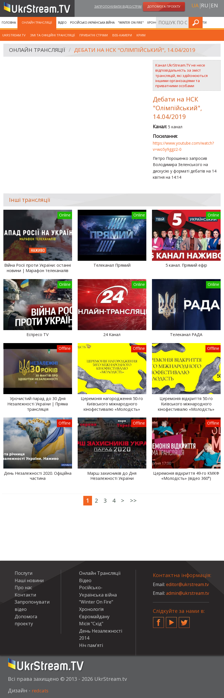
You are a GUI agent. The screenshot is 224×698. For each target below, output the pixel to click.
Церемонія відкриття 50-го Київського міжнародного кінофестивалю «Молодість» (186, 404)
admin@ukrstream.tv (188, 593)
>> (133, 500)
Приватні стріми (93, 35)
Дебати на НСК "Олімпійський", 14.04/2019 (140, 50)
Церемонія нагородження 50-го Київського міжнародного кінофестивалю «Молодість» (112, 404)
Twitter (184, 620)
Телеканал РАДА (186, 334)
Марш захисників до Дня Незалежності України (111, 476)
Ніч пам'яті (91, 645)
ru (204, 6)
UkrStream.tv (14, 35)
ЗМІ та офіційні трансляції (52, 35)
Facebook (158, 620)
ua (195, 6)
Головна (9, 23)
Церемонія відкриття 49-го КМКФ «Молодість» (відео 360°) (186, 476)
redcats (41, 690)
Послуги (23, 573)
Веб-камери (122, 35)
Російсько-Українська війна (92, 23)
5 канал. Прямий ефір (186, 265)
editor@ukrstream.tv (188, 584)
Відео (62, 23)
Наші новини (29, 580)
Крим (140, 35)
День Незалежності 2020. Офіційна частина (37, 476)
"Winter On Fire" (131, 23)
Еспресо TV (37, 334)
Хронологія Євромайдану (168, 23)
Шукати (218, 22)
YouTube (171, 620)
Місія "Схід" (91, 623)
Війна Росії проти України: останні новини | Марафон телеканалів (37, 268)
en (214, 6)
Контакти (25, 595)
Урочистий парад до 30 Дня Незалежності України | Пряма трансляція (37, 404)
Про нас (23, 587)
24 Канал (111, 334)
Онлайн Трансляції (37, 23)
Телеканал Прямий (112, 265)
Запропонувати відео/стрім (118, 7)
